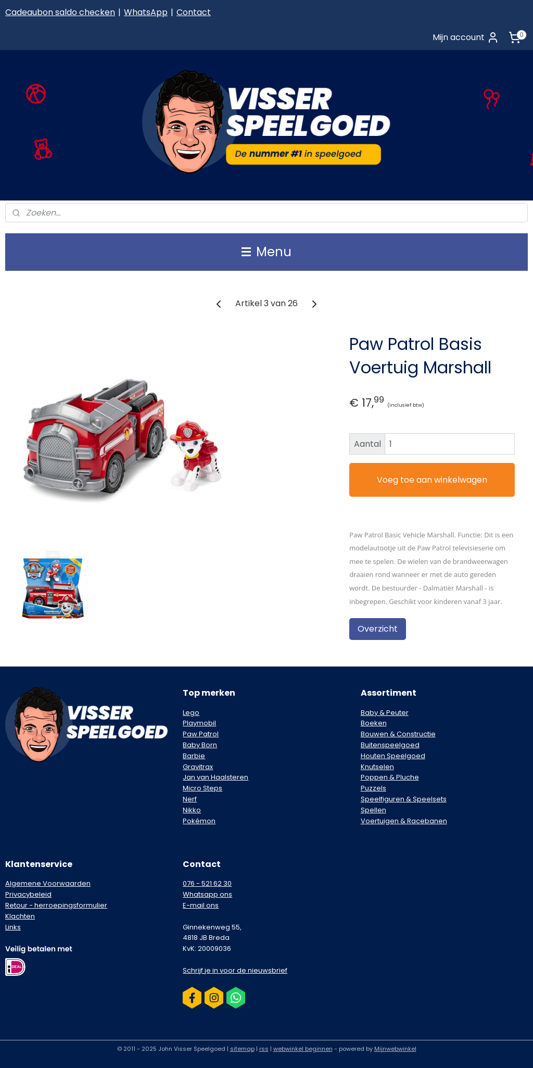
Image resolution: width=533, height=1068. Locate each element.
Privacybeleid (28, 894)
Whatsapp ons (207, 894)
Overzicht (378, 629)
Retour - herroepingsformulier (56, 905)
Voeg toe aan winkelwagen (432, 479)
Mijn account (466, 37)
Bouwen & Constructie (398, 734)
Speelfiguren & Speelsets (404, 799)
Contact (193, 12)
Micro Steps (202, 788)
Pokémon (199, 821)
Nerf (190, 799)
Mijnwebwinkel (395, 1049)
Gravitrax (198, 767)
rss (264, 1049)
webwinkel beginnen (303, 1049)
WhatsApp (146, 12)
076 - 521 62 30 (207, 883)
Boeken (374, 723)
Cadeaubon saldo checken (60, 12)
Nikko (192, 810)
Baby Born (200, 745)
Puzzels (373, 788)
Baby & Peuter (385, 713)
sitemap (242, 1049)
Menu (266, 251)
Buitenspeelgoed (390, 745)
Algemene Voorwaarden (48, 883)
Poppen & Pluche (390, 777)
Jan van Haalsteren (215, 777)
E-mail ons (201, 905)
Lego (191, 713)
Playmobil (199, 723)
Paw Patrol (201, 734)
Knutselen (377, 767)
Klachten (20, 916)
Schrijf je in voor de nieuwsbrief (235, 970)
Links (13, 927)
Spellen (373, 810)
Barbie (194, 756)
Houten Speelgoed (393, 756)
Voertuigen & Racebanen (404, 821)
